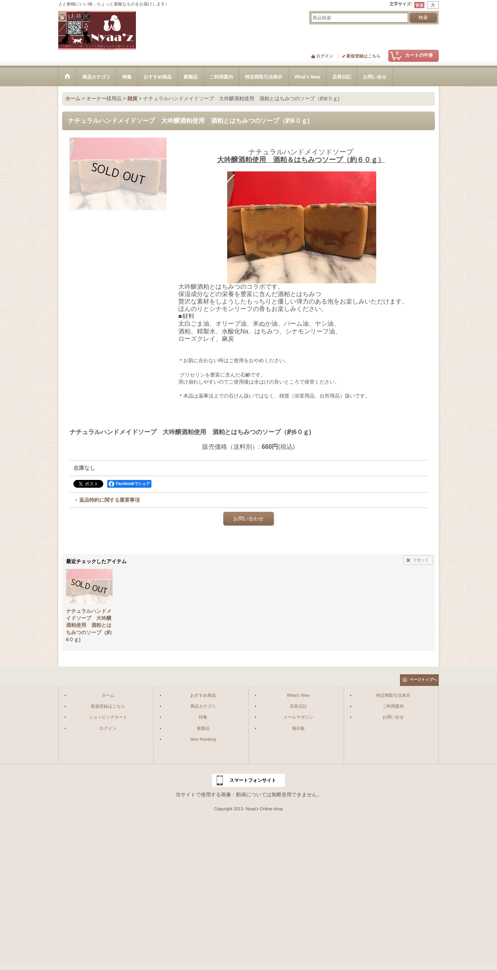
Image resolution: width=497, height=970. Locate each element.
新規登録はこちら (363, 56)
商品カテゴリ (203, 706)
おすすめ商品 (203, 695)
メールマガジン (298, 717)
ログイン (324, 56)
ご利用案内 (393, 706)
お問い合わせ (248, 519)
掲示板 (298, 728)
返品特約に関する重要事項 (109, 500)
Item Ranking (202, 739)
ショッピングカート (108, 717)
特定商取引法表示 (393, 695)
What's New (298, 695)
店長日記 (298, 706)
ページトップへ (423, 679)
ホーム (108, 695)
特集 (203, 717)
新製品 (203, 728)
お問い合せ (393, 717)
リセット (421, 560)
